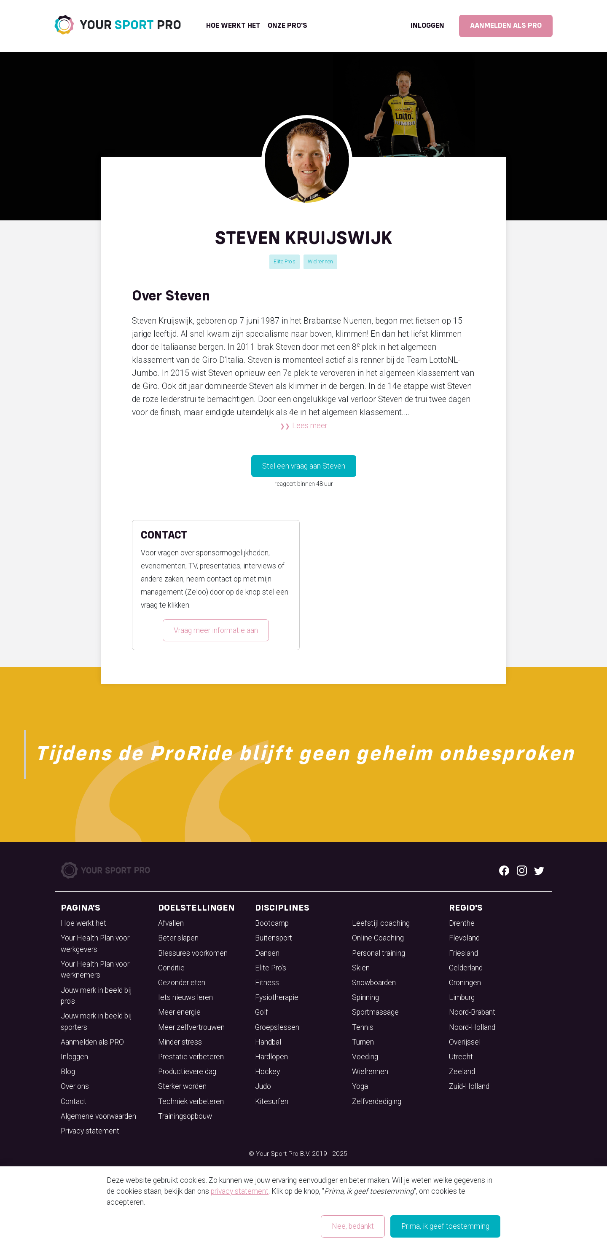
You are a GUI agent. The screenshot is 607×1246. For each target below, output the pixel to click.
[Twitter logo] (539, 870)
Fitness (267, 982)
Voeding (365, 1057)
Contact (73, 1101)
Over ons (75, 1086)
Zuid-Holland (469, 1086)
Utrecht (461, 1057)
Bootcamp (272, 923)
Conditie (171, 968)
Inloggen (427, 25)
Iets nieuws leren (185, 997)
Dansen (267, 953)
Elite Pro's (284, 261)
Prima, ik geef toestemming (445, 1226)
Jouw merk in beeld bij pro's (96, 995)
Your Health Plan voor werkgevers (95, 943)
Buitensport (273, 938)
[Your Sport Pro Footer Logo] (106, 870)
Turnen (363, 1042)
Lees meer (309, 425)
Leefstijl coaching (381, 923)
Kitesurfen (271, 1101)
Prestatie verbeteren (191, 1057)
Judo (263, 1086)
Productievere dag (187, 1071)
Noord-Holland (472, 1027)
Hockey (267, 1071)
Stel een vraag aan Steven (303, 466)
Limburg (462, 997)
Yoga (360, 1086)
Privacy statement (90, 1131)
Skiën (361, 968)
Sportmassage (375, 1012)
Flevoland (464, 938)
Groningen (465, 982)
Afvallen (171, 923)
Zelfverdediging (376, 1101)
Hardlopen (271, 1057)
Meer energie (179, 1012)
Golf (261, 1012)
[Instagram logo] (522, 870)
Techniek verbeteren (191, 1101)
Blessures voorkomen (193, 953)
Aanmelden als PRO (506, 25)
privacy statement (240, 1191)
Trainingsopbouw (185, 1116)
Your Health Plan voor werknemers (95, 969)
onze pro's (287, 25)
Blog (68, 1071)
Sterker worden (182, 1086)
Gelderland (466, 968)
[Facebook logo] (504, 870)
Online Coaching (378, 938)
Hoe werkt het (233, 25)
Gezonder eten (181, 982)
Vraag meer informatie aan (216, 630)
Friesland (463, 953)
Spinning (365, 997)
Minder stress (180, 1042)
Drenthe (462, 923)
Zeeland (462, 1071)
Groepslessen (277, 1027)
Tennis (362, 1027)
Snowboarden (374, 982)
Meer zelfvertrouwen (191, 1027)
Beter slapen (178, 938)
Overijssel (465, 1042)
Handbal (268, 1042)
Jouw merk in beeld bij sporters (96, 1021)
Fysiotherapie (276, 997)
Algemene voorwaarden (98, 1116)
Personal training (378, 953)
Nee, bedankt (353, 1226)
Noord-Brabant (472, 1012)
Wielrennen (320, 261)
